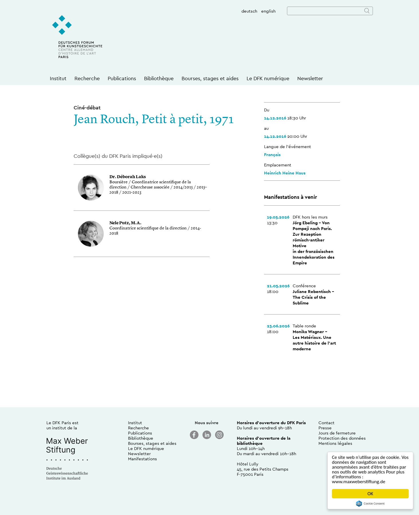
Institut (58, 78)
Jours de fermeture (337, 433)
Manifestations (142, 458)
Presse (325, 428)
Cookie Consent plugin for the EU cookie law (370, 503)
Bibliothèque (159, 78)
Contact (326, 422)
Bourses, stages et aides (210, 78)
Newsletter (310, 78)
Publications (122, 78)
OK (370, 494)
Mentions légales (335, 443)
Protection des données (342, 438)
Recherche (87, 78)
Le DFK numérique (268, 78)
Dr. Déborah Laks (127, 177)
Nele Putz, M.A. (125, 223)
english (268, 11)
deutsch (249, 11)
